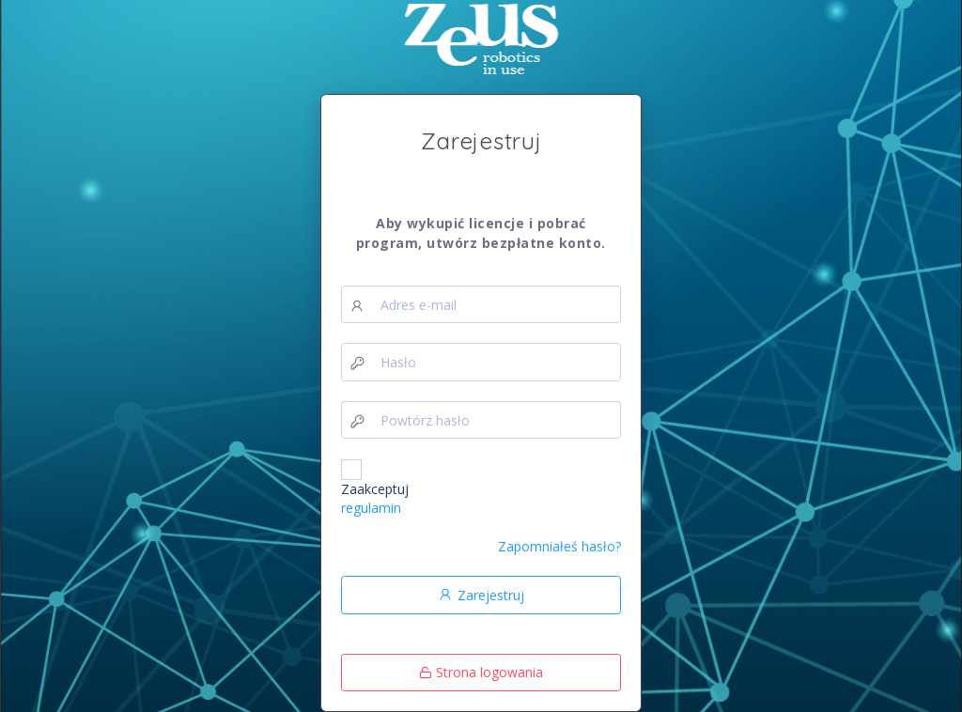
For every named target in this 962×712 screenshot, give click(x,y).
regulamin (371, 508)
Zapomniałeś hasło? (559, 546)
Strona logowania (481, 672)
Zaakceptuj (375, 498)
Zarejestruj (481, 595)
